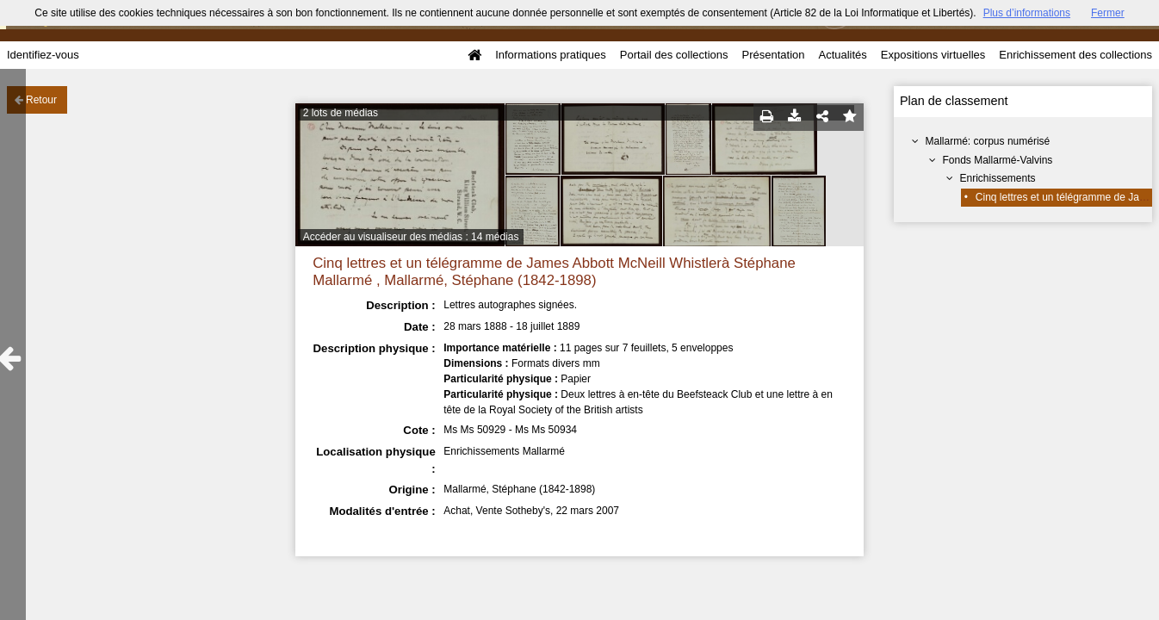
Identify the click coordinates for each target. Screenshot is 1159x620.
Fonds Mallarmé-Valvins (998, 160)
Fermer (1108, 13)
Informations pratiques (550, 54)
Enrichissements (998, 178)
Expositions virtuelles (933, 54)
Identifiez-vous (43, 54)
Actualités (842, 54)
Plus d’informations (1026, 13)
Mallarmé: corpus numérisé (988, 141)
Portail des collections (674, 54)
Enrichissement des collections (1075, 54)
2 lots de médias (340, 113)
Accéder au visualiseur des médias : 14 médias (411, 237)
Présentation (772, 54)
